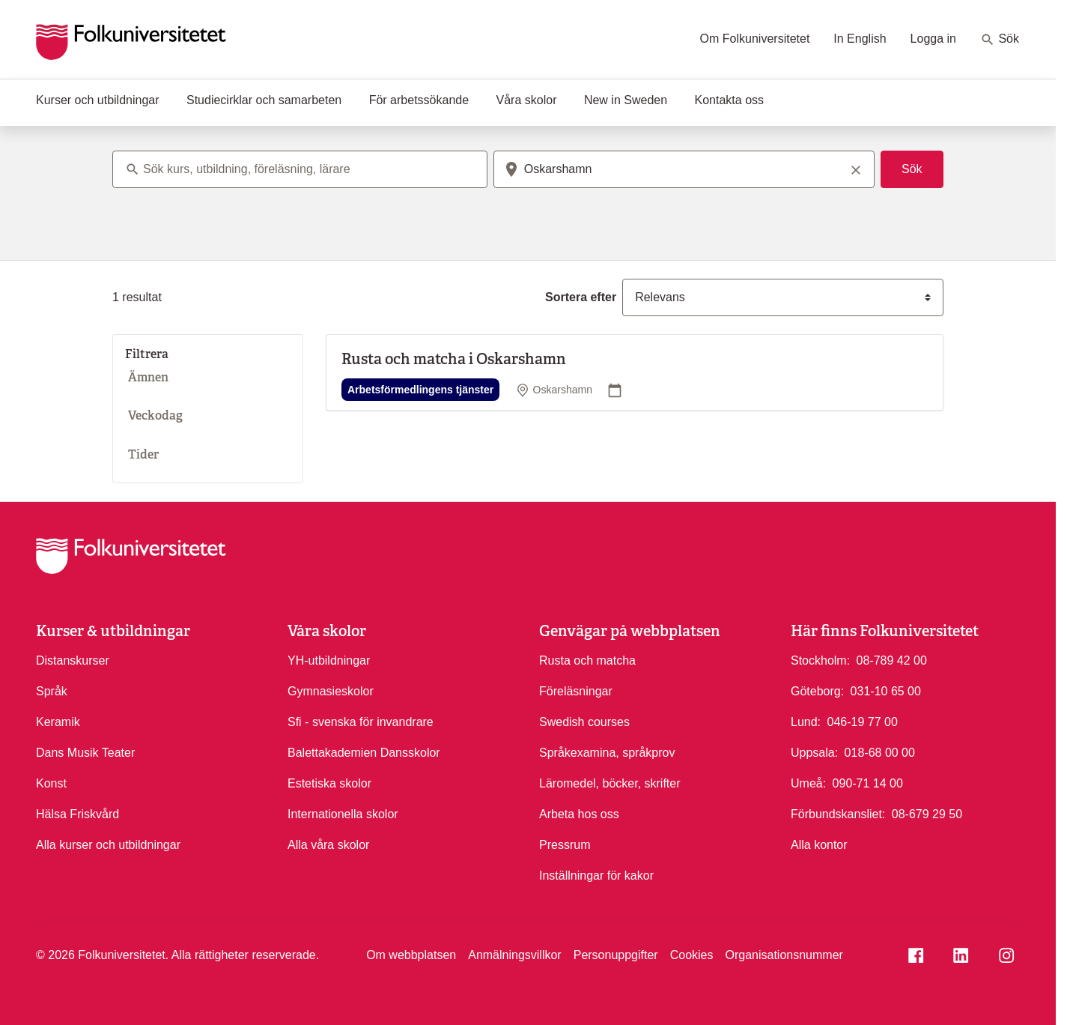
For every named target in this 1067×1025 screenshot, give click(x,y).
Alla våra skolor (328, 844)
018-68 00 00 (880, 751)
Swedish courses (584, 722)
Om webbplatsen (411, 955)
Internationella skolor (343, 814)
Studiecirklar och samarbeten (263, 100)
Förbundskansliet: (838, 814)
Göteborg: (817, 691)
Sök (999, 39)
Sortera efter (580, 297)
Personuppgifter (616, 955)
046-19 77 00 (862, 720)
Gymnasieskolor (331, 691)
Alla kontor (819, 844)
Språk (51, 691)
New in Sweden (625, 100)
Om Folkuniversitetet (755, 38)
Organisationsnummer (783, 955)
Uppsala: (814, 752)
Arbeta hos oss (579, 814)
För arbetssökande (419, 100)
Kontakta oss (729, 100)
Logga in (933, 38)
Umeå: (808, 783)
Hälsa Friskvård (77, 814)
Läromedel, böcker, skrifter (610, 783)
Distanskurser (72, 660)
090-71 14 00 (868, 782)
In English (859, 38)
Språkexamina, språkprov (607, 752)
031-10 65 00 (886, 690)
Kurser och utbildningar (97, 100)
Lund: (806, 722)
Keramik (58, 722)
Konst (51, 783)
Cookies (692, 955)
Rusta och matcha (587, 660)
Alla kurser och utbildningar (108, 844)
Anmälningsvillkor (515, 955)
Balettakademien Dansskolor (364, 752)
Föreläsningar (575, 691)
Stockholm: (820, 660)
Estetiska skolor (329, 783)
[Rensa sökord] (856, 169)
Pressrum (564, 844)
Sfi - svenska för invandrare (361, 722)
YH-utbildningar (329, 660)
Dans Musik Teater (85, 752)
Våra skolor (526, 100)
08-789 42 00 (892, 659)
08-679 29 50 (927, 812)
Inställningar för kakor (596, 875)
